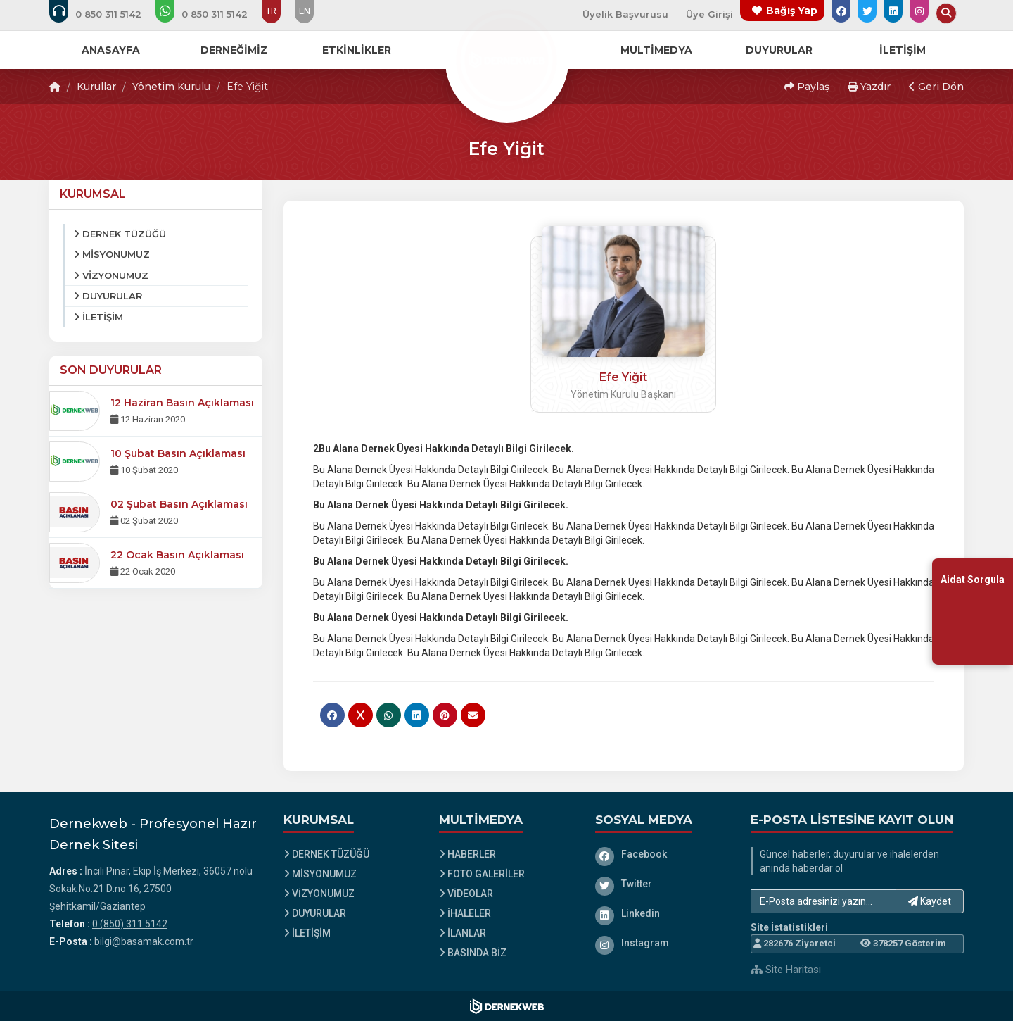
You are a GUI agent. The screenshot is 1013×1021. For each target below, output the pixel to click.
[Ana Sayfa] (506, 59)
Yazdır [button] (869, 86)
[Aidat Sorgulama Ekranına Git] (972, 611)
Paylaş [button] (806, 86)
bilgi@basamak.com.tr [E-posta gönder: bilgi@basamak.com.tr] (143, 941)
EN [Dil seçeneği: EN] (304, 11)
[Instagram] (662, 943)
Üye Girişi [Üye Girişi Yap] (709, 14)
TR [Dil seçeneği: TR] (271, 11)
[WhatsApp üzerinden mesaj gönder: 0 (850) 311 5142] (211, 14)
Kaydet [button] (929, 901)
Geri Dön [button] (936, 86)
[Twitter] (662, 884)
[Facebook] (662, 854)
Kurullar (96, 86)
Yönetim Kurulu (171, 86)
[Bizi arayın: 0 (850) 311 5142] (104, 14)
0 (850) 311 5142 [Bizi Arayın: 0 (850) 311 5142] (129, 923)
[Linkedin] (662, 913)
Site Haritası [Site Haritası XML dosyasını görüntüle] (786, 969)
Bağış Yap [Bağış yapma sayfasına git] (791, 10)
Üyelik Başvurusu (625, 14)
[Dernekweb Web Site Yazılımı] (507, 1006)
